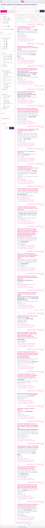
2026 (5, 39)
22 (19, 443)
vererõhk (6, 97)
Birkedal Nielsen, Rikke (8, 63)
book (4, 16)
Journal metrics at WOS (21, 40)
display (21, 17)
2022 (5, 46)
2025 (5, 41)
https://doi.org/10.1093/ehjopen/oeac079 (24, 439)
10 (19, 204)
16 (19, 330)
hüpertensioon (7, 96)
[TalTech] (22, 1)
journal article (5, 18)
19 (19, 390)
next (34, 524)
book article (5, 21)
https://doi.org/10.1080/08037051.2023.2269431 (25, 516)
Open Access (6, 26)
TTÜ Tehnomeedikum (7, 80)
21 (19, 421)
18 (19, 371)
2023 (5, 44)
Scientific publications (7, 29)
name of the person (6, 118)
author (4, 53)
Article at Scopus (31, 39)
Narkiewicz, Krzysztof (7, 60)
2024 (5, 43)
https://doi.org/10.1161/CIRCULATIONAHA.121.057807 (26, 143)
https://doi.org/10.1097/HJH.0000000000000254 (26, 245)
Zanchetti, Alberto (7, 58)
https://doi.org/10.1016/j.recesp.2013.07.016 (24, 478)
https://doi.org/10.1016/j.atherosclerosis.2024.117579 (26, 60)
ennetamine (6, 106)
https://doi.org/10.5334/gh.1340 (22, 458)
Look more (4, 48)
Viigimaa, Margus (7, 54)
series (3, 113)
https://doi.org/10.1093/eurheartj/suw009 (24, 385)
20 (19, 406)
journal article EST (31, 24)
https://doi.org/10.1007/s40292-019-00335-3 (25, 100)
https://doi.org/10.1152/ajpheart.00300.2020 (24, 81)
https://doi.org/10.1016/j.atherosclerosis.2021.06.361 (26, 284)
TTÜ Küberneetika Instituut (7, 87)
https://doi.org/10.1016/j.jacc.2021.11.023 (24, 220)
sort (32, 17)
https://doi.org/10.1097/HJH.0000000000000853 (26, 343)
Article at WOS (30, 40)
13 (19, 273)
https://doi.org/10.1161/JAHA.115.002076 (24, 365)
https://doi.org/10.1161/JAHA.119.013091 (23, 198)
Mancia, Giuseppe (7, 56)
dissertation (5, 23)
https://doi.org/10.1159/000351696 (23, 324)
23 (19, 464)
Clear (37, 11)
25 (19, 501)
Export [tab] (38, 14)
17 (19, 349)
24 (19, 482)
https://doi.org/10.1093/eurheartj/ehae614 (24, 120)
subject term (5, 94)
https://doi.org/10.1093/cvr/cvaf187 (23, 38)
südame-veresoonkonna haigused (6, 101)
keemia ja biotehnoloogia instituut (8, 77)
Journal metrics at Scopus (22, 39)
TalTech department (6, 71)
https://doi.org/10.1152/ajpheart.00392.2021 (24, 180)
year (1, 32)
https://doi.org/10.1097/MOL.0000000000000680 (26, 158)
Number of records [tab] (21, 14)
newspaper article (6, 19)
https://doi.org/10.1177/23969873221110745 (24, 400)
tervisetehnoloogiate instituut (7, 73)
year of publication (6, 38)
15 (19, 313)
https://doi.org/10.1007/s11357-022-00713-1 (24, 496)
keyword (4, 123)
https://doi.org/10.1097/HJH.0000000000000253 (26, 267)
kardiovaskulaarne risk (7, 104)
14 (19, 290)
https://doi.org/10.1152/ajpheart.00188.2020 (24, 305)
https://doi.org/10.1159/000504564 (23, 415)
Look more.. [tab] (31, 14)
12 (19, 251)
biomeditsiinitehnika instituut (7, 84)
